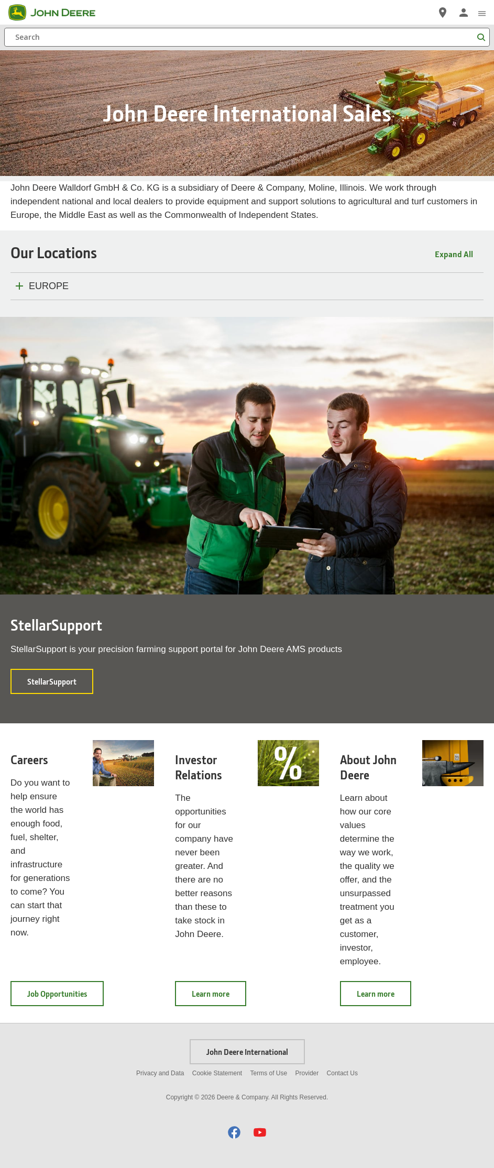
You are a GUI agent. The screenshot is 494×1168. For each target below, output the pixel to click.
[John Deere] (58, 12)
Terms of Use (269, 1073)
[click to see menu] (482, 12)
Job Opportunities (65, 997)
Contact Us (342, 1073)
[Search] (247, 37)
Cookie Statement (217, 1073)
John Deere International (247, 1051)
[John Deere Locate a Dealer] (442, 12)
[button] (234, 1132)
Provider (307, 1073)
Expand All (454, 253)
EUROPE (49, 286)
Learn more (219, 997)
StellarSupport (60, 685)
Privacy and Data (160, 1073)
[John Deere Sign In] (463, 12)
